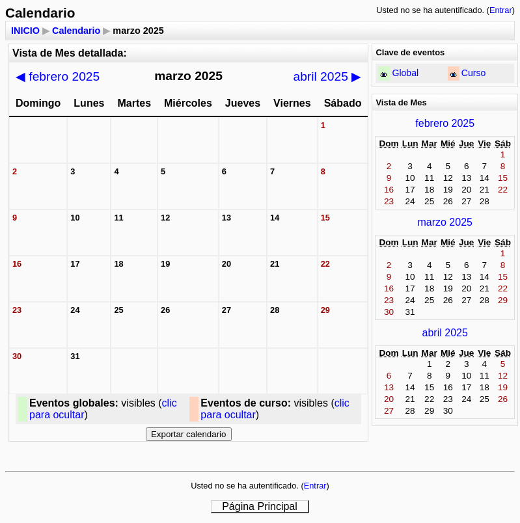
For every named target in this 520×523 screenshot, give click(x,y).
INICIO (25, 30)
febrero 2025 (58, 76)
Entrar (500, 10)
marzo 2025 (444, 222)
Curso (473, 73)
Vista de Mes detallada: (69, 53)
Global (405, 73)
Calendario (76, 30)
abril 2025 (328, 76)
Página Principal (259, 506)
